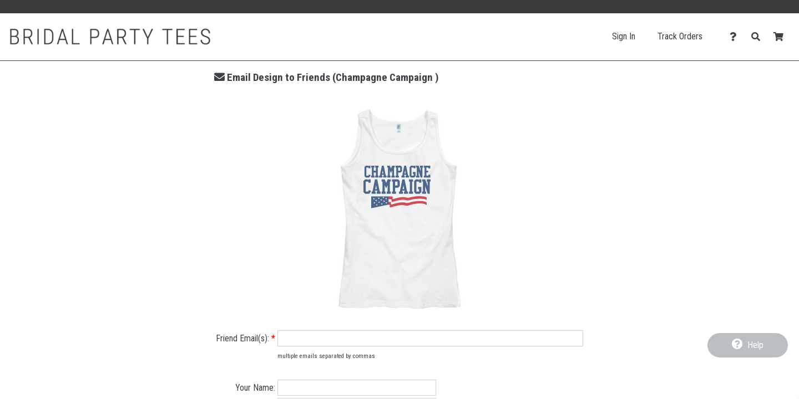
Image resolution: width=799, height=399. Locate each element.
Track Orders (680, 36)
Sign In (623, 36)
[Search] (758, 36)
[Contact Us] (736, 36)
